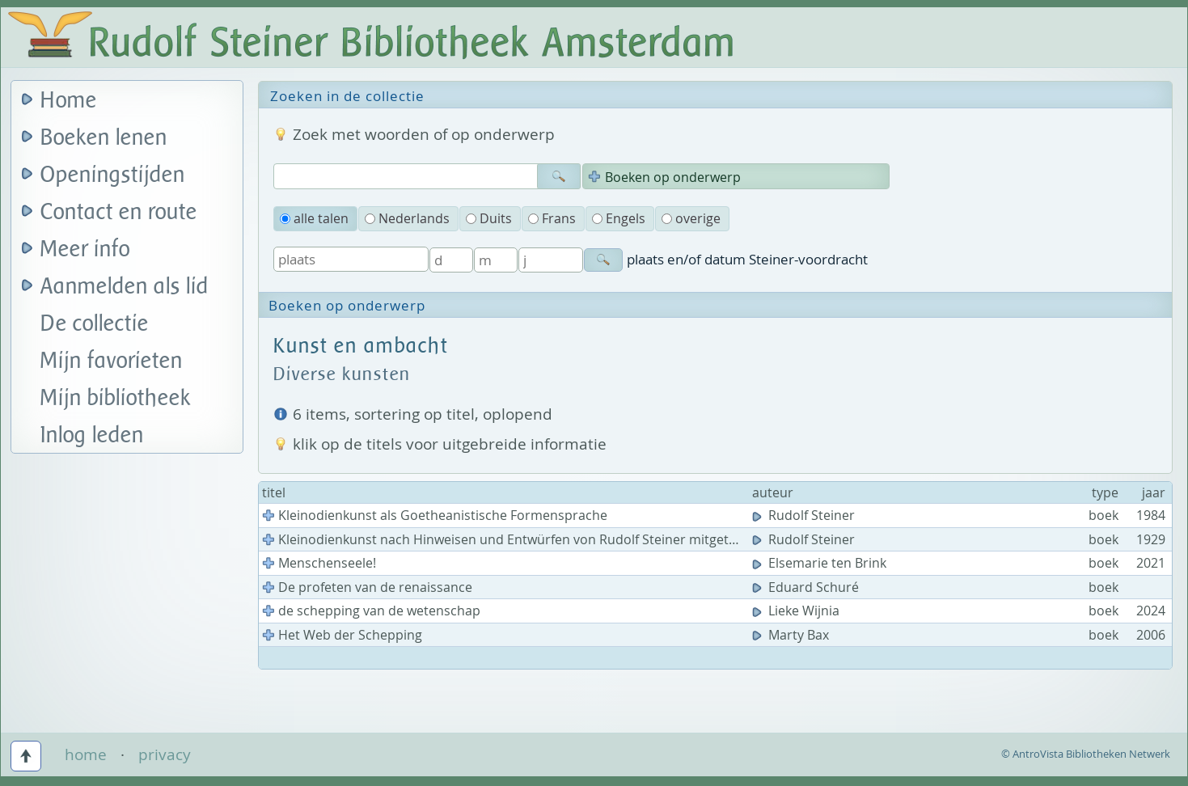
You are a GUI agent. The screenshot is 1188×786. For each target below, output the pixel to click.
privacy (164, 754)
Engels (618, 218)
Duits (489, 218)
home (86, 754)
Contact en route (118, 212)
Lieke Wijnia (797, 610)
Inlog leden (92, 435)
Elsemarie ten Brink (821, 563)
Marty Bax (792, 635)
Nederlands (407, 218)
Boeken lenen (103, 138)
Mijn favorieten (111, 361)
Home (68, 100)
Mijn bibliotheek (115, 398)
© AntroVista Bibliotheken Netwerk (1085, 753)
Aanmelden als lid (124, 286)
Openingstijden (112, 175)
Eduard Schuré (807, 587)
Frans (552, 218)
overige (691, 218)
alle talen (314, 218)
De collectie (94, 324)
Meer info (85, 249)
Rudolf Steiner (805, 515)
